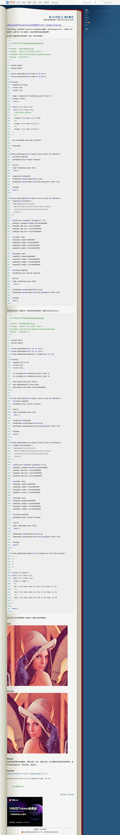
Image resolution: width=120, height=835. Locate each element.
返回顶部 (71, 794)
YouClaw (54, 3)
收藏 (46, 778)
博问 (35, 2)
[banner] (9, 2)
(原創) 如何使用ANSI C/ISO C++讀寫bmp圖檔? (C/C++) (27, 774)
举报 (49, 778)
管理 (86, 25)
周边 (24, 2)
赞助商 (46, 2)
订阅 (86, 22)
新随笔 (87, 17)
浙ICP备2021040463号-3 (51, 832)
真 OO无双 (27, 778)
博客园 (36, 829)
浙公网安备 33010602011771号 (31, 832)
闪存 (40, 2)
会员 (18, 2)
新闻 (29, 2)
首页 (86, 15)
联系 (86, 20)
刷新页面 (63, 794)
